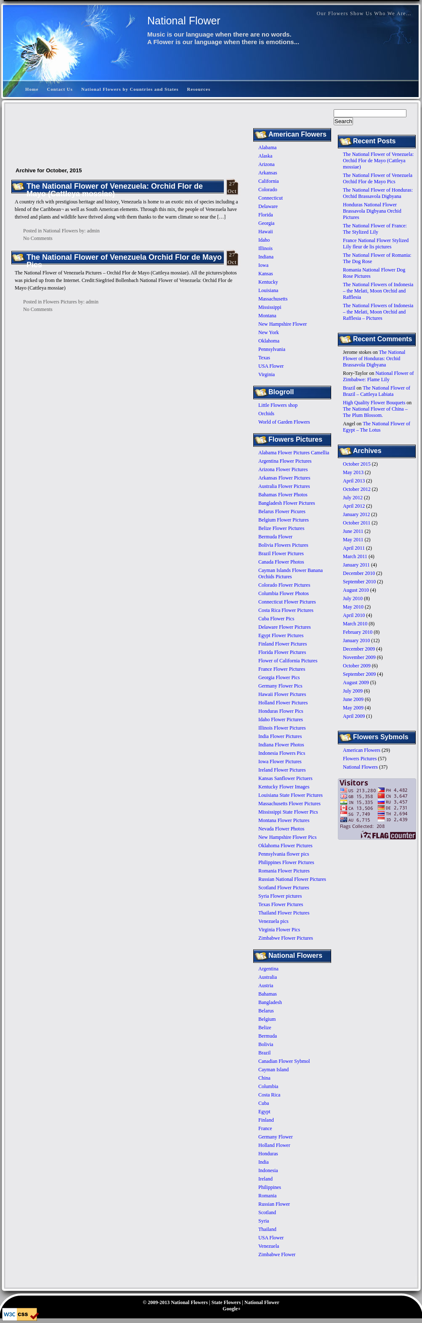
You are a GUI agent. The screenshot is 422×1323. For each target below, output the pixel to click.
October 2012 (357, 489)
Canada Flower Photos (281, 562)
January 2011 (356, 565)
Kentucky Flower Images (283, 787)
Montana (267, 316)
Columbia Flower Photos (283, 593)
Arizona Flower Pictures (283, 469)
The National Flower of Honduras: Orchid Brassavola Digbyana (378, 193)
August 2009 (356, 682)
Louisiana (268, 290)
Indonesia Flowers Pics (281, 753)
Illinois (265, 248)
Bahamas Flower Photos (283, 495)
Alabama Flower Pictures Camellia (293, 453)
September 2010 (359, 582)
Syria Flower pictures (280, 896)
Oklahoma (268, 341)
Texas (264, 358)
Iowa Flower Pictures (280, 761)
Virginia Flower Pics (279, 930)
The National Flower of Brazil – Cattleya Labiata (376, 391)
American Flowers (361, 750)
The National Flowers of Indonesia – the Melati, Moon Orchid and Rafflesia (378, 291)
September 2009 (359, 674)
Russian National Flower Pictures (292, 879)
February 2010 (357, 632)
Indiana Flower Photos (281, 745)
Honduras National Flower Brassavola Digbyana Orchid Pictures (372, 211)
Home (32, 89)
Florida (265, 215)
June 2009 (353, 699)
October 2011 (356, 523)
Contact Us (60, 89)
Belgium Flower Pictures (283, 520)
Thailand (267, 1229)
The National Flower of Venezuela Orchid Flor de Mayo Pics (377, 178)
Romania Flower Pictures (284, 871)
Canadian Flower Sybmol (284, 1061)
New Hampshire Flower (282, 324)
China (264, 1078)
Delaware (268, 206)
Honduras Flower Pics (280, 711)
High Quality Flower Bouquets (374, 403)
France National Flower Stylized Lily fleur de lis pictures (376, 243)
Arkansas (267, 173)
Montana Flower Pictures (283, 820)
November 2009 (359, 657)
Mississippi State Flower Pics (288, 812)
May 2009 (353, 708)
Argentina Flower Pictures (284, 461)
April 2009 (354, 716)
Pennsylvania (271, 349)
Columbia (268, 1086)
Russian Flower (274, 1204)
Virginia (266, 374)
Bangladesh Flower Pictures (286, 503)
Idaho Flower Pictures (280, 719)
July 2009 (353, 691)
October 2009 (357, 666)
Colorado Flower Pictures (284, 585)
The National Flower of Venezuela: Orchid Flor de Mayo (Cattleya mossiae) (378, 160)
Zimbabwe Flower (276, 1254)
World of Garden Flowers (284, 422)
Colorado (267, 189)
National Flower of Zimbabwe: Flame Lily (378, 376)
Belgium (267, 1019)
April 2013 (354, 481)
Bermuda (267, 1036)
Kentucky (268, 282)
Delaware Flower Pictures (284, 627)
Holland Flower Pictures (283, 703)
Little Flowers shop (277, 405)
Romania (267, 1196)
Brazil (349, 388)
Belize (264, 1027)
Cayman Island (273, 1070)
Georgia (266, 223)
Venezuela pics (273, 921)
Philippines (269, 1187)
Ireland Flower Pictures (282, 770)
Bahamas (267, 994)
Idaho (264, 240)
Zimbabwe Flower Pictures (285, 938)
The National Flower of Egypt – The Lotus (376, 427)
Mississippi (269, 307)
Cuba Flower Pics (276, 619)
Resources (199, 89)
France (265, 1128)
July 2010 (353, 598)
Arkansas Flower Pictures (284, 478)
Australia (267, 977)
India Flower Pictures (280, 736)
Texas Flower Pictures (280, 904)
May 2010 (353, 607)
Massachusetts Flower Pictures (289, 803)
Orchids (266, 413)
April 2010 (354, 615)
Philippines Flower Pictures (286, 862)
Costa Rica (269, 1095)
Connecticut (270, 198)
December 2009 (359, 649)
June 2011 (353, 531)
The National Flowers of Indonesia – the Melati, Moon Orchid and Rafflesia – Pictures (378, 312)
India (263, 1162)
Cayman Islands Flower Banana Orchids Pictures (290, 573)
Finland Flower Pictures (282, 644)
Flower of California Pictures (287, 661)
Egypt (264, 1112)
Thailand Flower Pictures (283, 913)
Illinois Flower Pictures (282, 728)
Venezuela (268, 1246)
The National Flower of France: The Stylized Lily (375, 229)
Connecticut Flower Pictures (287, 602)
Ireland (265, 1179)
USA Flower (271, 366)
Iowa (263, 265)
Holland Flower (274, 1145)
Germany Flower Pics (280, 686)
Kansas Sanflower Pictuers (285, 778)
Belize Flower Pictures (281, 528)
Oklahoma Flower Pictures (285, 846)
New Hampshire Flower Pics (287, 837)
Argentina (268, 969)
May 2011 (353, 540)
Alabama (267, 147)
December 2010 (359, 573)
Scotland (267, 1212)
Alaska (265, 156)
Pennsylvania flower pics (283, 854)
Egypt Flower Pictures (280, 635)
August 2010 (356, 590)
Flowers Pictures (360, 759)
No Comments (38, 238)
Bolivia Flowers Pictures (283, 545)
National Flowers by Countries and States (130, 89)
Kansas (265, 274)
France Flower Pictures (281, 669)
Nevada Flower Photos (281, 829)
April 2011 (354, 548)
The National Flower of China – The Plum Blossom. (375, 412)
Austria (265, 985)
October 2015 (357, 464)
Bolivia (265, 1044)
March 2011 (355, 556)
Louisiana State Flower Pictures (290, 795)
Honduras (268, 1154)
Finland (266, 1120)
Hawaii (265, 232)
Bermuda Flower (275, 537)
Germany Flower (275, 1137)
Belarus (266, 1011)
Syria (263, 1221)
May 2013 (353, 472)
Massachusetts (272, 299)
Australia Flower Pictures (284, 486)
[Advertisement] (264, 65)
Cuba (263, 1103)
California (268, 181)
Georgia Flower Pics (279, 677)
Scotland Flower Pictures (283, 888)
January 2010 (356, 640)
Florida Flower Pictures (282, 652)
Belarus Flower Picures (281, 511)
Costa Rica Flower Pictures (285, 610)
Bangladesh (270, 1002)
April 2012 (354, 506)
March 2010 (355, 624)
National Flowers (360, 767)
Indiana (265, 257)
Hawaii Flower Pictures (282, 694)
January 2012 (356, 514)
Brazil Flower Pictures (281, 553)
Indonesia (268, 1170)
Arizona (266, 164)
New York (268, 332)
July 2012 (353, 498)
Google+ (232, 1309)
